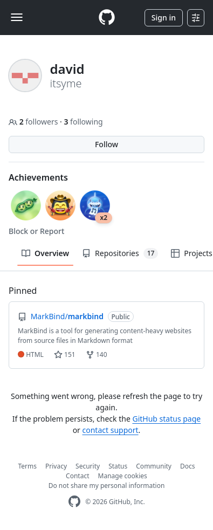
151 (64, 354)
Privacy (56, 466)
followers (34, 121)
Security (87, 466)
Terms (27, 466)
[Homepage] (106, 17)
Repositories (120, 253)
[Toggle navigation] (17, 17)
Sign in (164, 17)
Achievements (38, 177)
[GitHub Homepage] (74, 501)
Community (153, 466)
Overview (45, 253)
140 (96, 354)
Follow (106, 144)
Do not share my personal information (107, 485)
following (83, 121)
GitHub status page (166, 419)
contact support (111, 430)
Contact (77, 475)
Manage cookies (122, 475)
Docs (187, 466)
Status (117, 466)
